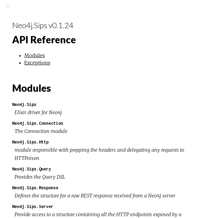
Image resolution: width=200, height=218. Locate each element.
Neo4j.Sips (24, 104)
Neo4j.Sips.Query (31, 168)
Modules (34, 55)
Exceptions (37, 63)
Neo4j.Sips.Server (32, 206)
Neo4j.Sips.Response (35, 187)
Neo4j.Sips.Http (30, 141)
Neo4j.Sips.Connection (37, 123)
